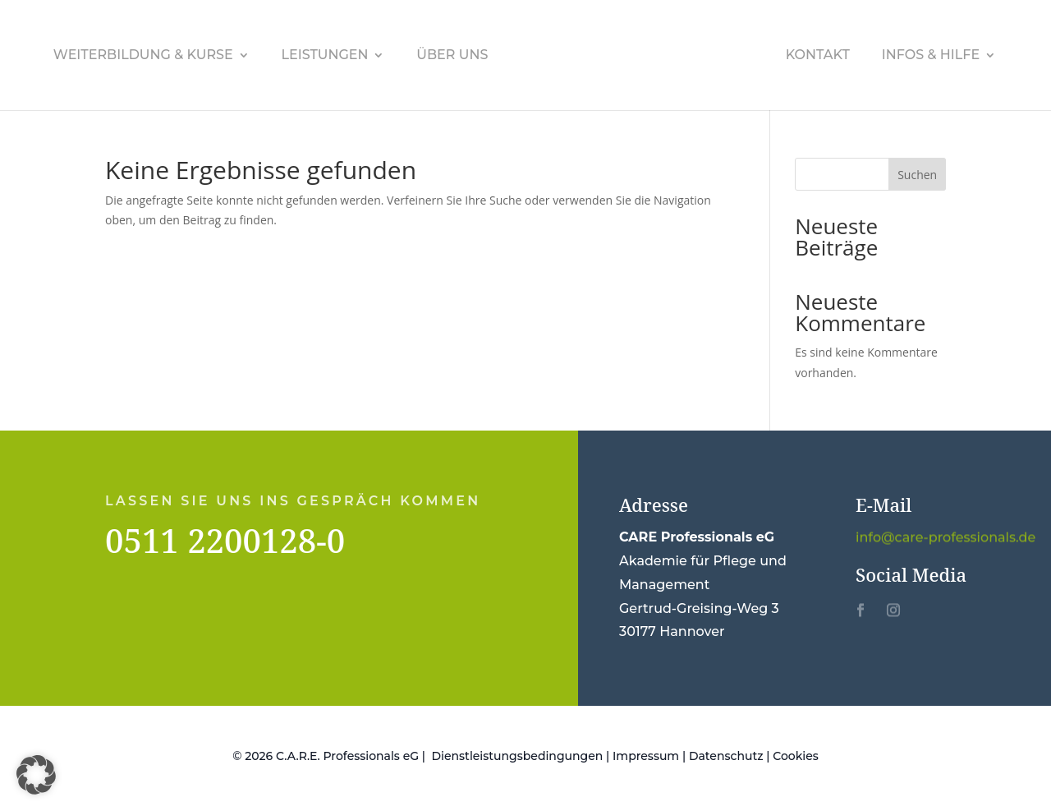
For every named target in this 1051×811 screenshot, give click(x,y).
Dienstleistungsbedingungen (518, 756)
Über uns (452, 55)
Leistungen (325, 55)
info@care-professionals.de (945, 538)
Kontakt (818, 55)
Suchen (917, 174)
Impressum (646, 756)
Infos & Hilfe (931, 55)
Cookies (796, 756)
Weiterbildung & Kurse (143, 55)
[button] (36, 775)
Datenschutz (726, 756)
